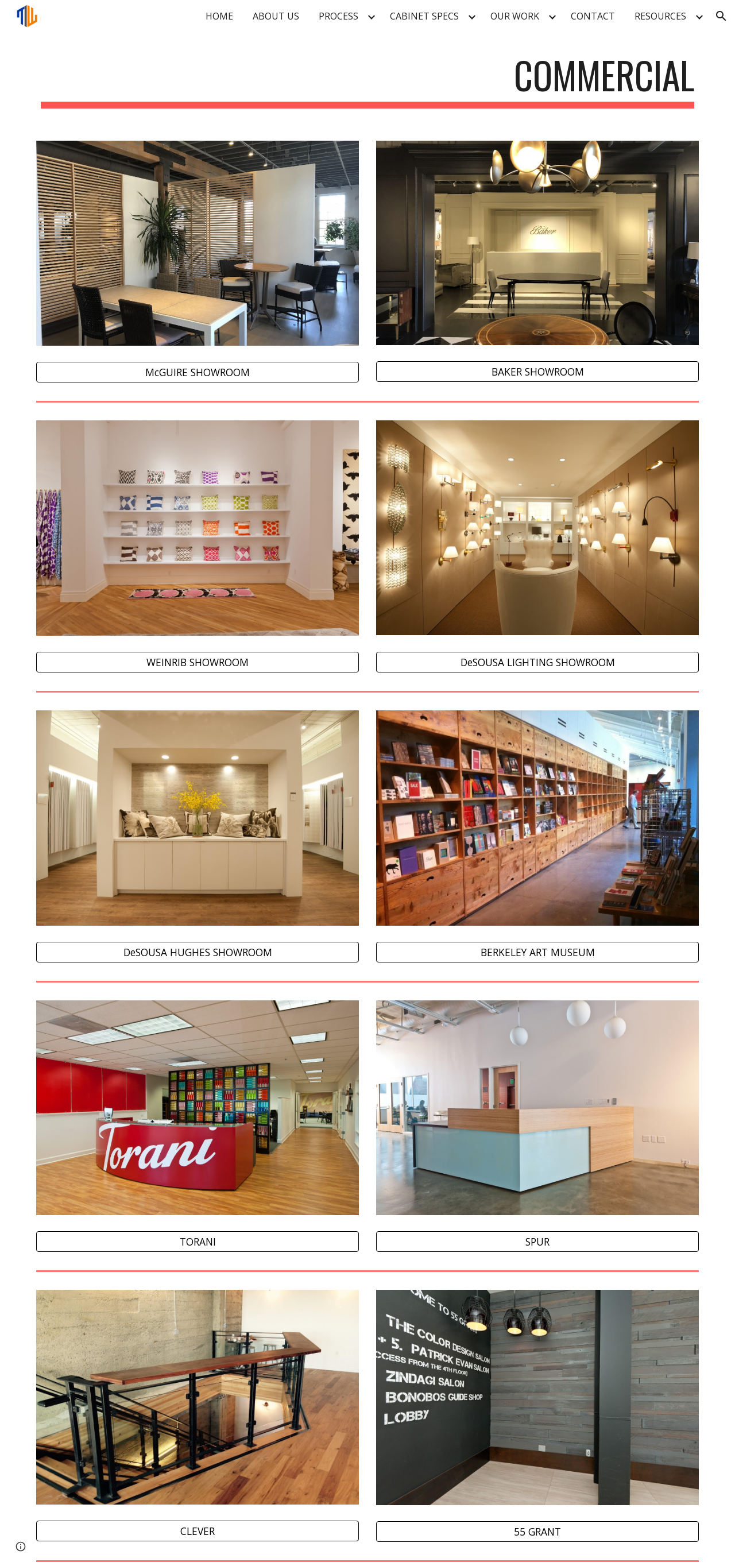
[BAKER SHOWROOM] (537, 371)
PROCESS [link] (338, 16)
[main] (367, 80)
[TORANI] (197, 1241)
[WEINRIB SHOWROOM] (197, 662)
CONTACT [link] (593, 16)
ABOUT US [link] (276, 16)
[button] (721, 16)
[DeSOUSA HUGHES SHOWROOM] (197, 952)
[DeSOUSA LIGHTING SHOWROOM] (537, 661)
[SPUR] (537, 1241)
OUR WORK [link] (514, 16)
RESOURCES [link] (660, 16)
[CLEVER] (197, 1531)
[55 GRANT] (537, 1531)
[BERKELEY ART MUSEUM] (537, 952)
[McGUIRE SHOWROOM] (197, 372)
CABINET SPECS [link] (424, 16)
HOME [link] (219, 16)
